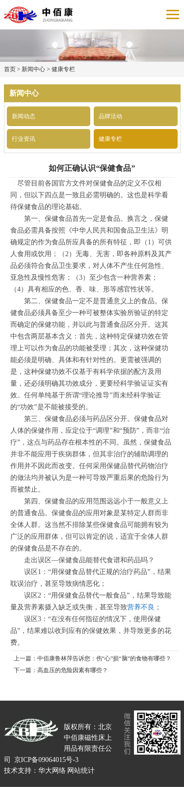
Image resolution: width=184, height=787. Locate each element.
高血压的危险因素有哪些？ (72, 670)
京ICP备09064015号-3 (46, 759)
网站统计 (81, 770)
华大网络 (52, 770)
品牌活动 (110, 116)
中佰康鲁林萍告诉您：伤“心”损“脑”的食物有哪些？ (104, 658)
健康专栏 (63, 69)
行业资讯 (23, 138)
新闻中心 (33, 69)
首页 (10, 69)
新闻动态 (23, 116)
